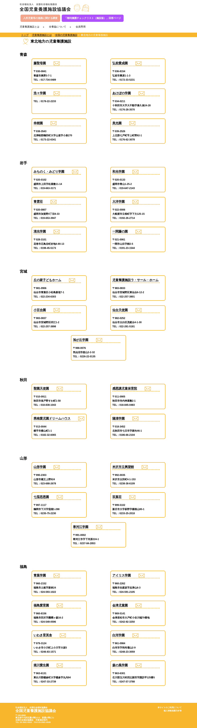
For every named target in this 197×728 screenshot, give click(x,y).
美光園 (117, 123)
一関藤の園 (120, 231)
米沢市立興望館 (123, 467)
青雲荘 (38, 201)
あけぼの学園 (121, 93)
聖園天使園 (41, 388)
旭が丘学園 (80, 339)
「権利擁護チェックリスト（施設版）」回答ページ (92, 18)
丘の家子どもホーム (47, 280)
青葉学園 (40, 575)
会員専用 (81, 26)
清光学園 (40, 231)
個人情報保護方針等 (173, 711)
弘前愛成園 (120, 63)
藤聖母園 (40, 63)
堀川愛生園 (41, 665)
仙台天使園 (120, 310)
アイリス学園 (121, 575)
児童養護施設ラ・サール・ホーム (135, 280)
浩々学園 (40, 93)
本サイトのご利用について (170, 707)
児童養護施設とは (29, 26)
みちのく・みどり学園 (49, 171)
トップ (24, 35)
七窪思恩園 (41, 497)
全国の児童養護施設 (66, 35)
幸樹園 (38, 123)
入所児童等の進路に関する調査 (40, 18)
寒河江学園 (80, 527)
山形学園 (40, 467)
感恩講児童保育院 (124, 388)
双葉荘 (117, 497)
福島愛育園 (41, 605)
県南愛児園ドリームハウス (52, 418)
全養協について (57, 26)
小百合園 (40, 310)
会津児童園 (120, 605)
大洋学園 (118, 201)
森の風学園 (120, 665)
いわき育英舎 (43, 635)
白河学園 (118, 635)
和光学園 (118, 171)
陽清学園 (118, 418)
